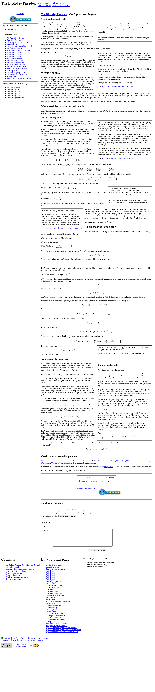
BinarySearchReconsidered (55, 572)
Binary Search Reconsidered (17, 68)
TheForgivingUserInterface (55, 619)
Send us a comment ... (14, 582)
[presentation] (42, 113)
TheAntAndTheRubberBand (56, 617)
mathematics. (46, 281)
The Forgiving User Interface (17, 74)
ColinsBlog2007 (51, 576)
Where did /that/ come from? (16, 574)
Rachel (103, 562)
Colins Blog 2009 (13, 91)
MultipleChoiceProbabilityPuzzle (58, 605)
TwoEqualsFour (51, 625)
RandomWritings (52, 611)
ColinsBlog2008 (51, 578)
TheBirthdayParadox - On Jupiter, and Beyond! (23, 568)
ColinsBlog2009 (51, 580)
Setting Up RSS (12, 77)
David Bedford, (100, 461)
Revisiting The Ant (14, 40)
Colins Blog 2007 (13, 95)
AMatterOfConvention (54, 568)
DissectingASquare (52, 595)
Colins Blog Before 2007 (16, 97)
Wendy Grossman (74, 461)
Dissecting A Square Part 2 (16, 52)
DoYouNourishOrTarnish (55, 599)
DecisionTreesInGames (54, 591)
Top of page (39, 644)
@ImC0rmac (110, 461)
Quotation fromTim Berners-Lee (21, 649)
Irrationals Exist (13, 44)
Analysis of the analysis (14, 576)
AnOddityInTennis (52, 570)
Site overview (29, 644)
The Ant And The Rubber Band (18, 42)
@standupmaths (143, 461)
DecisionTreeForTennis (54, 589)
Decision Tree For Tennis (16, 60)
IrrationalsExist (51, 601)
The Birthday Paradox (54, 14)
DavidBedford (51, 586)
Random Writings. (13, 87)
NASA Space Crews (108, 481)
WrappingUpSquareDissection (56, 629)
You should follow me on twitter (83, 489)
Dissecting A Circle (14, 54)
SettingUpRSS (51, 615)
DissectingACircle (52, 593)
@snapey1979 (56, 463)
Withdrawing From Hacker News (19, 79)
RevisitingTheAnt (52, 613)
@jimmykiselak (107, 467)
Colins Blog (11, 29)
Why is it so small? (13, 570)
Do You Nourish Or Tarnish (17, 66)
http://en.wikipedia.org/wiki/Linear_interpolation (64, 228)
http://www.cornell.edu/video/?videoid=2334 (118, 87)
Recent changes (44, 3)
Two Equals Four (13, 70)
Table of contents (44, 6)
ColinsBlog (50, 574)
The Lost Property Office (16, 72)
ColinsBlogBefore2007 (54, 584)
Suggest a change (9, 641)
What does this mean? (28, 641)
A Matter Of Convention (16, 64)
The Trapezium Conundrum (17, 38)
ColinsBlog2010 (51, 582)
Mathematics (50, 603)
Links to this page (58, 3)
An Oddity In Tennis (14, 58)
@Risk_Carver (131, 461)
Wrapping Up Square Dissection (18, 50)
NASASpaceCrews (52, 607)
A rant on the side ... (13, 578)
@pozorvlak (69, 463)
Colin (95, 562)
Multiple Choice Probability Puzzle (19, 46)
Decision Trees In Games (16, 62)
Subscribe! (20, 14)
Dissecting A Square (14, 56)
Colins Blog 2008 (13, 93)
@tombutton (120, 461)
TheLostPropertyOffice (54, 621)
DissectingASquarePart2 (54, 597)
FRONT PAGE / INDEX (61, 6)
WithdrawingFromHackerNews (57, 627)
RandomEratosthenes (53, 609)
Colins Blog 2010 (13, 89)
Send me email (42, 641)
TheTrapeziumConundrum (55, 623)
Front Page (5, 644)
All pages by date (16, 644)
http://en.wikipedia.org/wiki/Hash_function (117, 158)
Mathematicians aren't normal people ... (20, 572)
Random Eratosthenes (15, 48)
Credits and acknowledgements (17, 580)
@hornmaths (45, 463)
